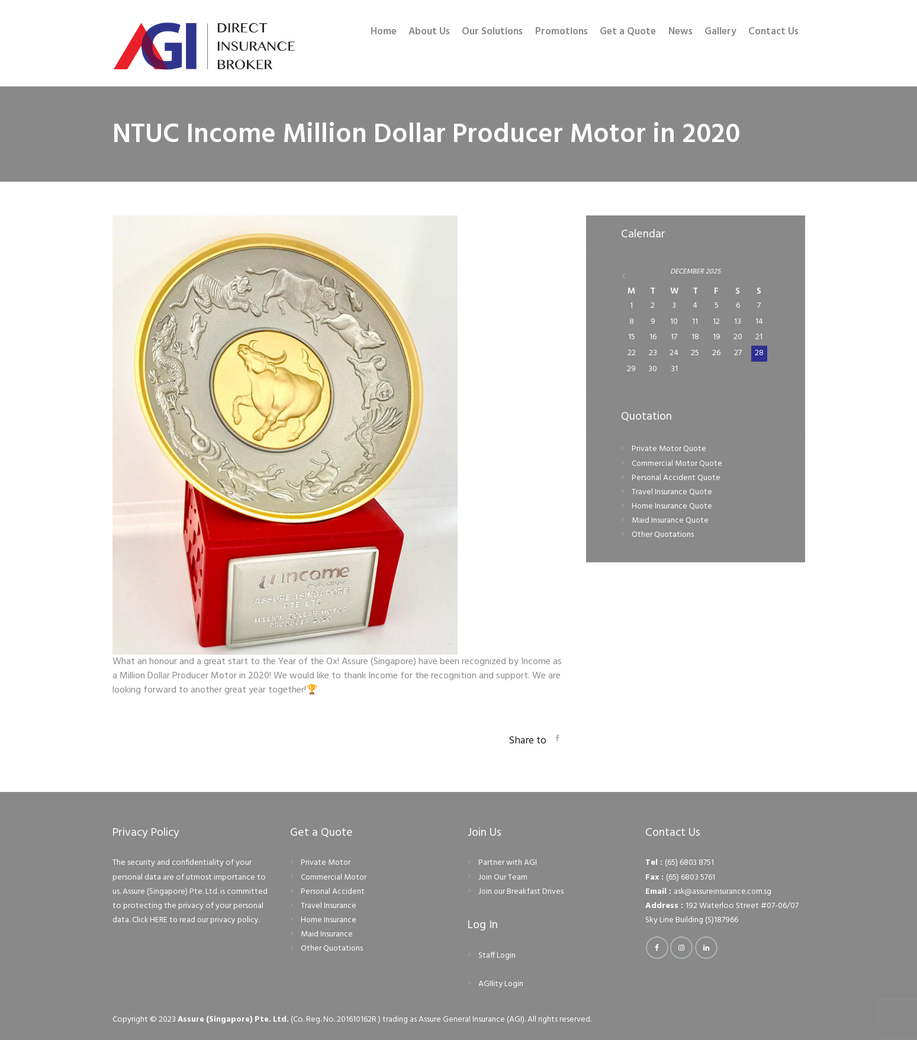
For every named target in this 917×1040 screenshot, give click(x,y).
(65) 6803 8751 (690, 863)
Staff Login (497, 955)
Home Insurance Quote (672, 507)
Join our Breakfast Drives (521, 892)
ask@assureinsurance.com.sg (723, 892)
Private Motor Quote (670, 450)
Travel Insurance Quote (672, 493)
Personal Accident (333, 892)
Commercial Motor (334, 877)
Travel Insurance (328, 906)
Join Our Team (503, 877)
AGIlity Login (501, 984)
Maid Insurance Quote (670, 521)
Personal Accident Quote (677, 478)
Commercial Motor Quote (678, 464)
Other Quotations (663, 536)
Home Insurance (329, 920)
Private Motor (326, 863)
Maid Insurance (327, 934)
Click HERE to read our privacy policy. (197, 920)
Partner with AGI (507, 863)
